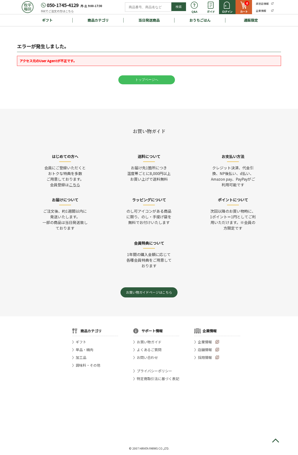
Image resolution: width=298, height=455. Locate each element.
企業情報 (205, 341)
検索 (179, 6)
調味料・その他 (88, 365)
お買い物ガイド (149, 341)
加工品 (81, 357)
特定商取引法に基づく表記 (158, 378)
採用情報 (205, 357)
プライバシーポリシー (154, 370)
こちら (74, 184)
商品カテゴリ (98, 20)
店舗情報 (205, 349)
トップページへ (146, 79)
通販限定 (251, 20)
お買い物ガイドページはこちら (149, 292)
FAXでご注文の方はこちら (57, 11)
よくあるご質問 (149, 349)
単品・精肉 (84, 349)
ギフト (47, 20)
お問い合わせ (147, 357)
